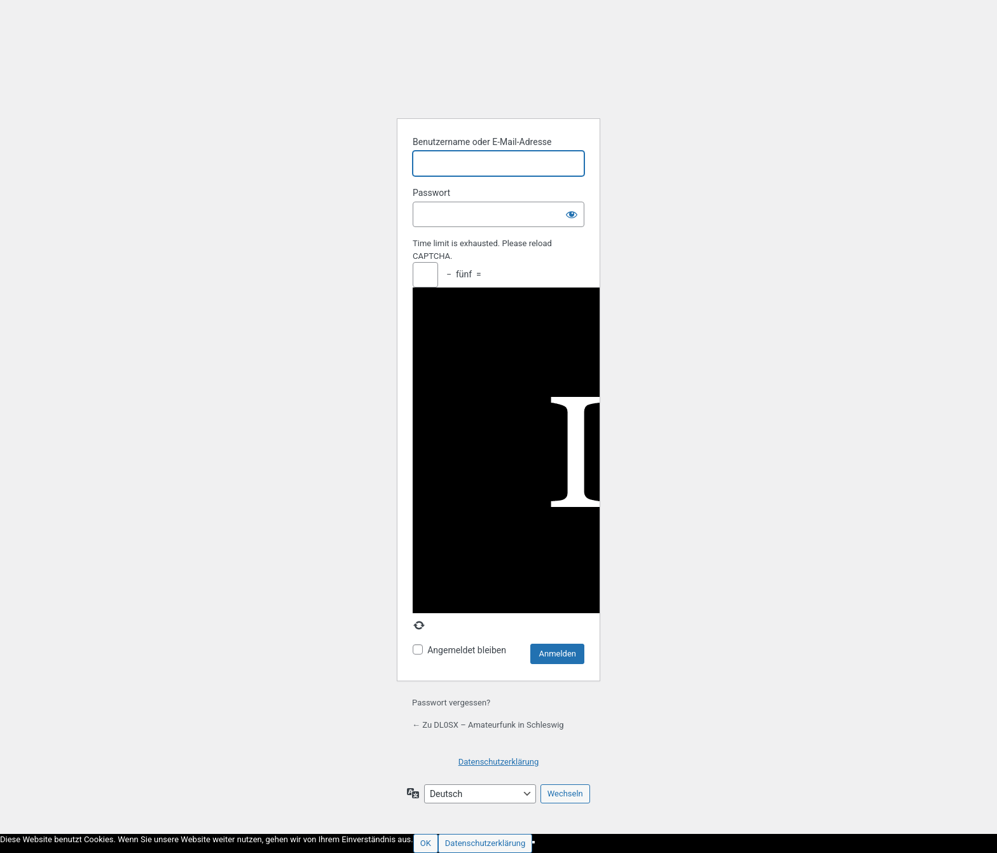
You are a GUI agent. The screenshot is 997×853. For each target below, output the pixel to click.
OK (425, 843)
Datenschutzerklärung (498, 761)
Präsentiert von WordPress (498, 76)
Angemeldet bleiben (466, 650)
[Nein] (533, 842)
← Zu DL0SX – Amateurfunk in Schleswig (488, 725)
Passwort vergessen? (451, 702)
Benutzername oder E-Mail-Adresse (482, 142)
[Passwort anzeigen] (571, 214)
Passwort (431, 193)
